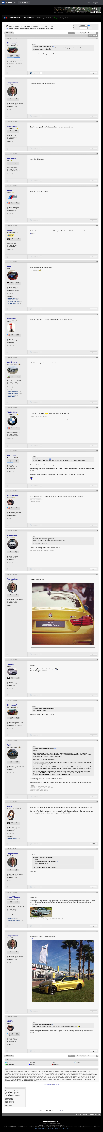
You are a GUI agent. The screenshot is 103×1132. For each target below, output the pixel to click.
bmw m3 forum (64, 1077)
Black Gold (11, 455)
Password (75, 28)
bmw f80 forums (13, 1076)
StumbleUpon (10, 1064)
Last (94, 33)
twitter (9, 1062)
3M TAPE (10, 664)
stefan (9, 230)
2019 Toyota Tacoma (12, 391)
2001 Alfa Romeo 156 (13, 303)
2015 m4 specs (74, 1074)
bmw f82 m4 (81, 1076)
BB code (7, 1098)
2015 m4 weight (83, 1074)
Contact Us (78, 1114)
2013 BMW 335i (11, 298)
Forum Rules (8, 1105)
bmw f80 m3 (21, 1076)
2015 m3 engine (37, 1074)
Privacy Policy (37, 1128)
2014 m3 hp (15, 1073)
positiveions (12, 362)
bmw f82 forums (62, 1076)
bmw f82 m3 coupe (72, 1076)
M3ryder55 (11, 158)
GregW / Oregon (13, 897)
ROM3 (9, 190)
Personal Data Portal (64, 1128)
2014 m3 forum (82, 1071)
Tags (6, 1069)
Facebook (32, 1062)
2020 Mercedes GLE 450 (13, 920)
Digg (54, 1062)
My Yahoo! (56, 1064)
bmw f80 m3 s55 (29, 1076)
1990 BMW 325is (11, 396)
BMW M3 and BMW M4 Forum (16, 26)
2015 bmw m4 (12, 1074)
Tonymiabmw (12, 83)
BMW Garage (41, 18)
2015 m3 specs (45, 1074)
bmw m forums (55, 1077)
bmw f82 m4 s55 (9, 1077)
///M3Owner (12, 535)
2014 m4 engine (40, 1073)
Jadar (9, 266)
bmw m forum (47, 1077)
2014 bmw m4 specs (58, 1071)
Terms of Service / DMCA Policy (50, 1128)
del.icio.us (33, 1064)
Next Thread (56, 1084)
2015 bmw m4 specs (22, 1074)
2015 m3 (30, 1074)
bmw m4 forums (57, 1079)
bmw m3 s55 (81, 1077)
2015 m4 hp (67, 1074)
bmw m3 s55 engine (90, 1077)
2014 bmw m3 (9, 1071)
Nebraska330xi (13, 495)
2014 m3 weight (31, 1073)
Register (95, 3)
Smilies (7, 1099)
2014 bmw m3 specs (33, 1071)
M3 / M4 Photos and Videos (48, 26)
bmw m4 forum (48, 1079)
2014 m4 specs (67, 1073)
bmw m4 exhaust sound (37, 1079)
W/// (9, 745)
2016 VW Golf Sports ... (13, 393)
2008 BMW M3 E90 (12, 838)
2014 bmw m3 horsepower (20, 1071)
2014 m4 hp (59, 1073)
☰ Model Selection (24, 2)
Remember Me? (93, 26)
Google (78, 1062)
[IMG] (6, 1101)
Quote (93, 73)
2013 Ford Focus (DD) (13, 301)
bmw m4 (7, 1079)
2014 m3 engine (73, 1071)
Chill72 (10, 1021)
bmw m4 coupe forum (24, 1079)
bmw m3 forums (73, 1077)
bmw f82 (47, 1076)
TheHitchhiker (13, 412)
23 (12, 345)
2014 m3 (66, 1071)
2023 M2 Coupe (11, 918)
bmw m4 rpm (22, 1080)
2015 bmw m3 (83, 1073)
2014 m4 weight (75, 1073)
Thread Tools (92, 35)
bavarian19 (11, 319)
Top (99, 1114)
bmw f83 (27, 1077)
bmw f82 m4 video (19, 1077)
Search (72, 18)
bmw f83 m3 (33, 1077)
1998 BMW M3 (11, 395)
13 (12, 772)
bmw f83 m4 (40, 1077)
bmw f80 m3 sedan (39, 1076)
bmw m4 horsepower (67, 1079)
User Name (76, 25)
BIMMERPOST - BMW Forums (89, 1114)
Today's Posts (64, 18)
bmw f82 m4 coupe (90, 1076)
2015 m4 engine (59, 1074)
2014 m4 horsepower (50, 1073)
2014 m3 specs (23, 1073)
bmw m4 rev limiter (13, 1080)
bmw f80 (89, 1074)
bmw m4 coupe (14, 1079)
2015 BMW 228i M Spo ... (13, 300)
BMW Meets (49, 18)
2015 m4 (52, 1074)
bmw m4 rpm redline (31, 1080)
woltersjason (12, 126)
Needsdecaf (11, 43)
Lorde (9, 806)
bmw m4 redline (84, 1079)
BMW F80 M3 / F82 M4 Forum (32, 26)
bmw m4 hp (76, 1079)
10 (12, 833)
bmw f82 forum (54, 1076)
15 (12, 471)
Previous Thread (48, 1084)
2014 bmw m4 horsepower (46, 1071)
